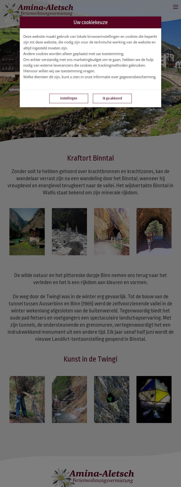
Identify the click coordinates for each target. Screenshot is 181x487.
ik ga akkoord (112, 98)
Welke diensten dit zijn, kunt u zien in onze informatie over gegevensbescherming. (89, 76)
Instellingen (68, 98)
